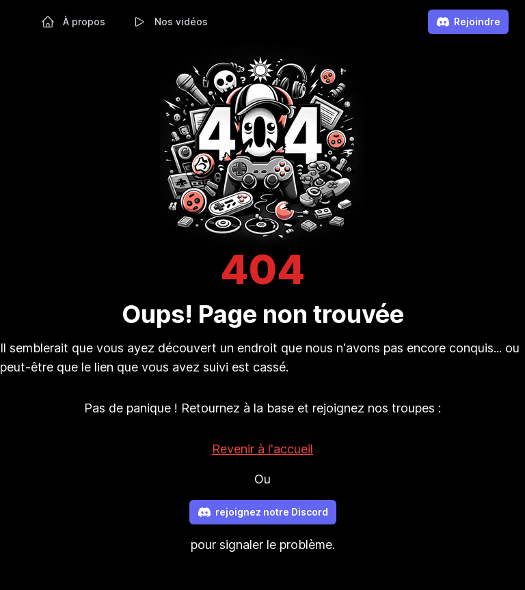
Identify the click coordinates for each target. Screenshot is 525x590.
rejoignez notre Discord (263, 512)
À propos (73, 22)
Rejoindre (468, 22)
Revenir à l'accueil (262, 449)
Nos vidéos (170, 22)
